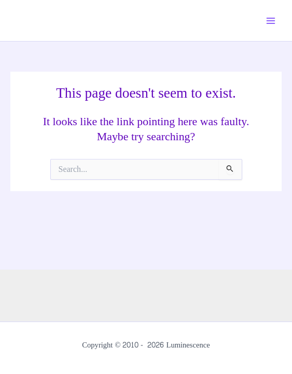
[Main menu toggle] (271, 21)
